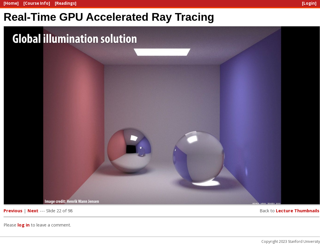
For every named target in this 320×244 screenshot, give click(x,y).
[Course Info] (36, 3)
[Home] (11, 3)
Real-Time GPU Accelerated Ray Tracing (109, 17)
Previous (13, 210)
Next (33, 210)
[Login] (309, 3)
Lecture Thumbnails (297, 210)
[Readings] (65, 3)
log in (23, 225)
